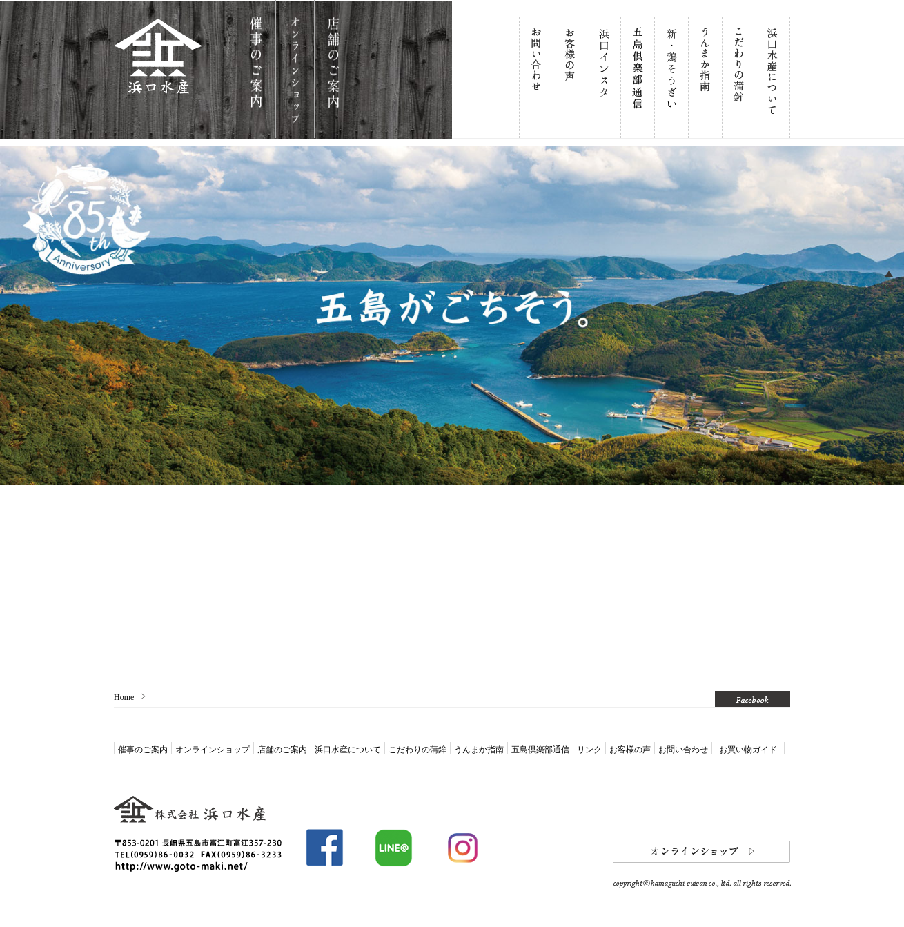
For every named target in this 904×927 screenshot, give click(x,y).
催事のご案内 (143, 749)
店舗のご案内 (282, 749)
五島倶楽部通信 (540, 749)
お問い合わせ (683, 749)
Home (124, 697)
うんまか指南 (479, 749)
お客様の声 (630, 749)
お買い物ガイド (748, 749)
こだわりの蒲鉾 (417, 749)
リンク (589, 749)
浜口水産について (348, 749)
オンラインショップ (212, 749)
